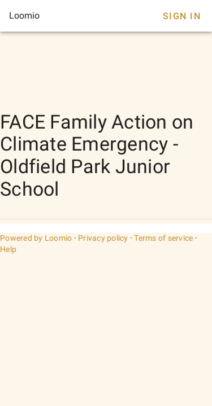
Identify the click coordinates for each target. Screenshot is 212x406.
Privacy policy (103, 237)
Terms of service (163, 237)
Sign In (182, 16)
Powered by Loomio (36, 237)
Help (8, 249)
